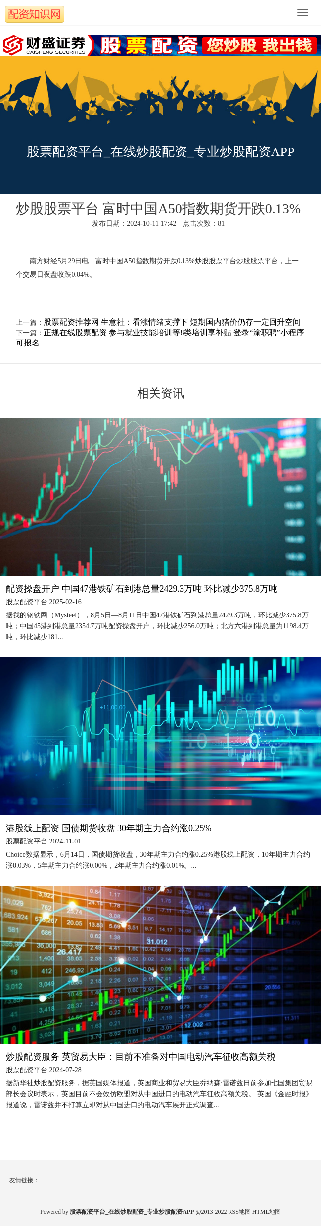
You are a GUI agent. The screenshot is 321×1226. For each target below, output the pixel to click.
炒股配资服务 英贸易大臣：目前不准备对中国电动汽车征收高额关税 (140, 1057)
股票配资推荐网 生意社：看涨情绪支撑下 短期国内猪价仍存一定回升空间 (172, 322)
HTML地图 (266, 1211)
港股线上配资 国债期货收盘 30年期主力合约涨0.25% (109, 828)
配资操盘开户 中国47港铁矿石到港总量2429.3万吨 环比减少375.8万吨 (141, 589)
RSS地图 (240, 1211)
